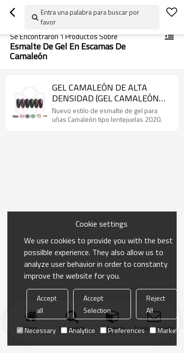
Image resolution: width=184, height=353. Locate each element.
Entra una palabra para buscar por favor (90, 17)
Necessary (36, 330)
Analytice (78, 330)
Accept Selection (97, 304)
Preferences (122, 330)
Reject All (155, 304)
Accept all (46, 304)
